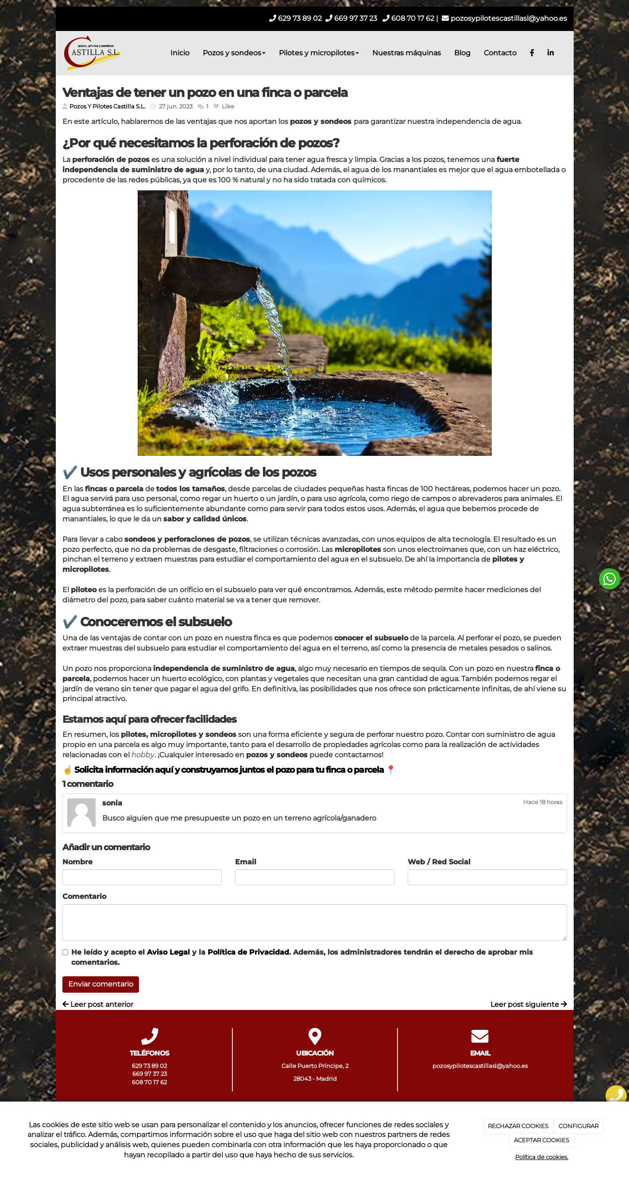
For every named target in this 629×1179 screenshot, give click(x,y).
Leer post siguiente (528, 1004)
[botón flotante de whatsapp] (609, 579)
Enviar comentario (100, 984)
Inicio (179, 53)
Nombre (77, 862)
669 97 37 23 (351, 18)
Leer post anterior (97, 1004)
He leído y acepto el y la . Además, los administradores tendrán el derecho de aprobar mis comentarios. (302, 957)
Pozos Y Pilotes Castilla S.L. (107, 106)
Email (245, 862)
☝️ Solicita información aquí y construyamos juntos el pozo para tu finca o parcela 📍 (229, 769)
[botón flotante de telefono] (616, 1095)
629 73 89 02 (295, 18)
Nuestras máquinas (406, 53)
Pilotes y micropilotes (319, 53)
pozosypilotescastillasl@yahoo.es (504, 18)
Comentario (84, 896)
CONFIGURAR (578, 1125)
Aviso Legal (168, 952)
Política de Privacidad (248, 952)
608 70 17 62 (408, 18)
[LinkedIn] (550, 53)
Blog (462, 53)
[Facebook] (532, 53)
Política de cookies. (541, 1156)
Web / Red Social (439, 862)
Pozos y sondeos (234, 53)
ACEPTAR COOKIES (541, 1140)
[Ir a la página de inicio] (91, 53)
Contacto (500, 53)
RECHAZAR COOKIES (518, 1125)
